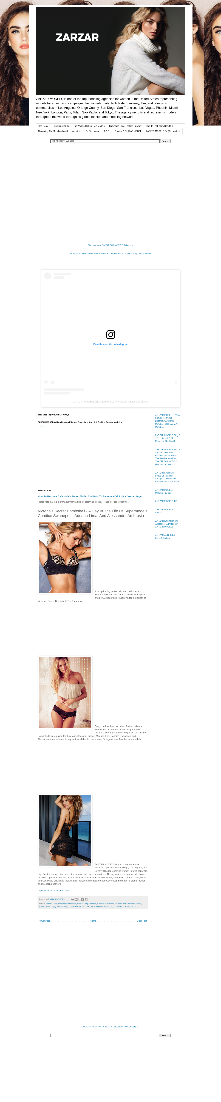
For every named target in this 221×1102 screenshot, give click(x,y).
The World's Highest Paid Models (89, 126)
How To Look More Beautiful (159, 126)
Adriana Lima (51, 904)
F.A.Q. (107, 131)
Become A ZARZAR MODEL (128, 131)
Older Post (142, 921)
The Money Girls (61, 126)
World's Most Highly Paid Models (53, 907)
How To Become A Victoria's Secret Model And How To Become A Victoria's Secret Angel (90, 496)
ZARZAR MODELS (83, 401)
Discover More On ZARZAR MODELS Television (110, 245)
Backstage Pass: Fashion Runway (125, 126)
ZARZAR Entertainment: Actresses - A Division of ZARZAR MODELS (166, 524)
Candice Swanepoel (105, 904)
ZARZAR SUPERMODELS (124, 907)
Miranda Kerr (120, 904)
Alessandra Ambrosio (67, 904)
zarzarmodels (105, 401)
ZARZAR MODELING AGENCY (81, 907)
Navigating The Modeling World (53, 131)
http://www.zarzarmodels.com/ (53, 890)
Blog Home (43, 126)
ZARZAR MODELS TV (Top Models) (163, 131)
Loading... (42, 426)
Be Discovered (93, 131)
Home (93, 921)
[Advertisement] (110, 156)
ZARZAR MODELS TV (166, 501)
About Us (76, 131)
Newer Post (44, 921)
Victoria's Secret (134, 904)
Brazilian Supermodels (86, 904)
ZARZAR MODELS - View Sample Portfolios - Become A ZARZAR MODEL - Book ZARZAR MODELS (167, 421)
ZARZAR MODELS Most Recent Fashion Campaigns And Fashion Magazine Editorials (110, 253)
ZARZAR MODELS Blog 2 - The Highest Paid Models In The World (167, 438)
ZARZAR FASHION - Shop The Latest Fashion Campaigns (110, 1026)
